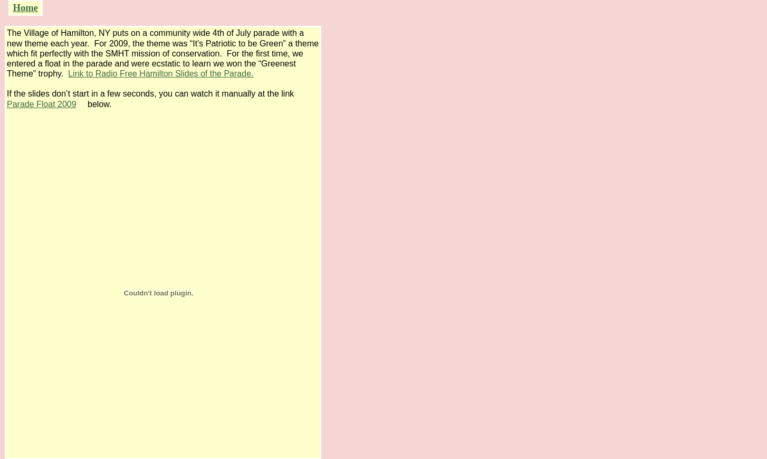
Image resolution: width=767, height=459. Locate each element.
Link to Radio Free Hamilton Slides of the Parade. (160, 73)
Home (25, 7)
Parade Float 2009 (41, 104)
